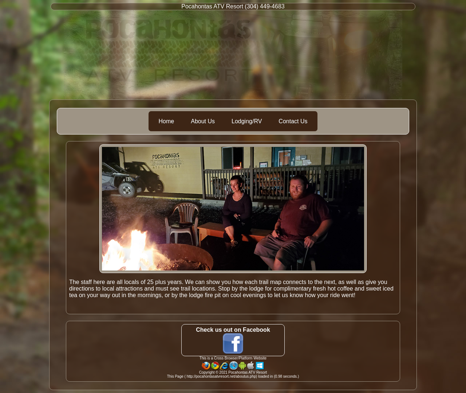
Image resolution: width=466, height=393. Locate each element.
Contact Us (293, 121)
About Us (203, 121)
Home (166, 121)
